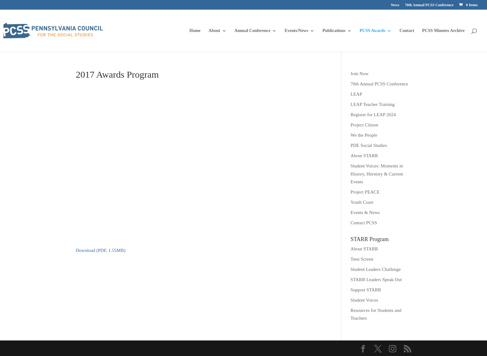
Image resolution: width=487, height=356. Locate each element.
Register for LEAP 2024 (373, 114)
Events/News (296, 31)
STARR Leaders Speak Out (376, 279)
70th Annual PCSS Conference (429, 5)
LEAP (356, 94)
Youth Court (362, 202)
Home (195, 31)
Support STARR (366, 289)
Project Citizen (365, 124)
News (395, 5)
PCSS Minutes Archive (443, 31)
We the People (364, 135)
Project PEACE (365, 191)
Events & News (365, 212)
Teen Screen (362, 259)
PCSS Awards (372, 31)
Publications (333, 31)
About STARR (364, 155)
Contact (406, 31)
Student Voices (364, 300)
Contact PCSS (364, 222)
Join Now (360, 73)
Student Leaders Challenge (376, 269)
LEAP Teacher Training (373, 104)
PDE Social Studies (369, 145)
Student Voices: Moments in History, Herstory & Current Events (377, 173)
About (214, 31)
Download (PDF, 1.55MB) (100, 250)
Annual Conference (252, 31)
